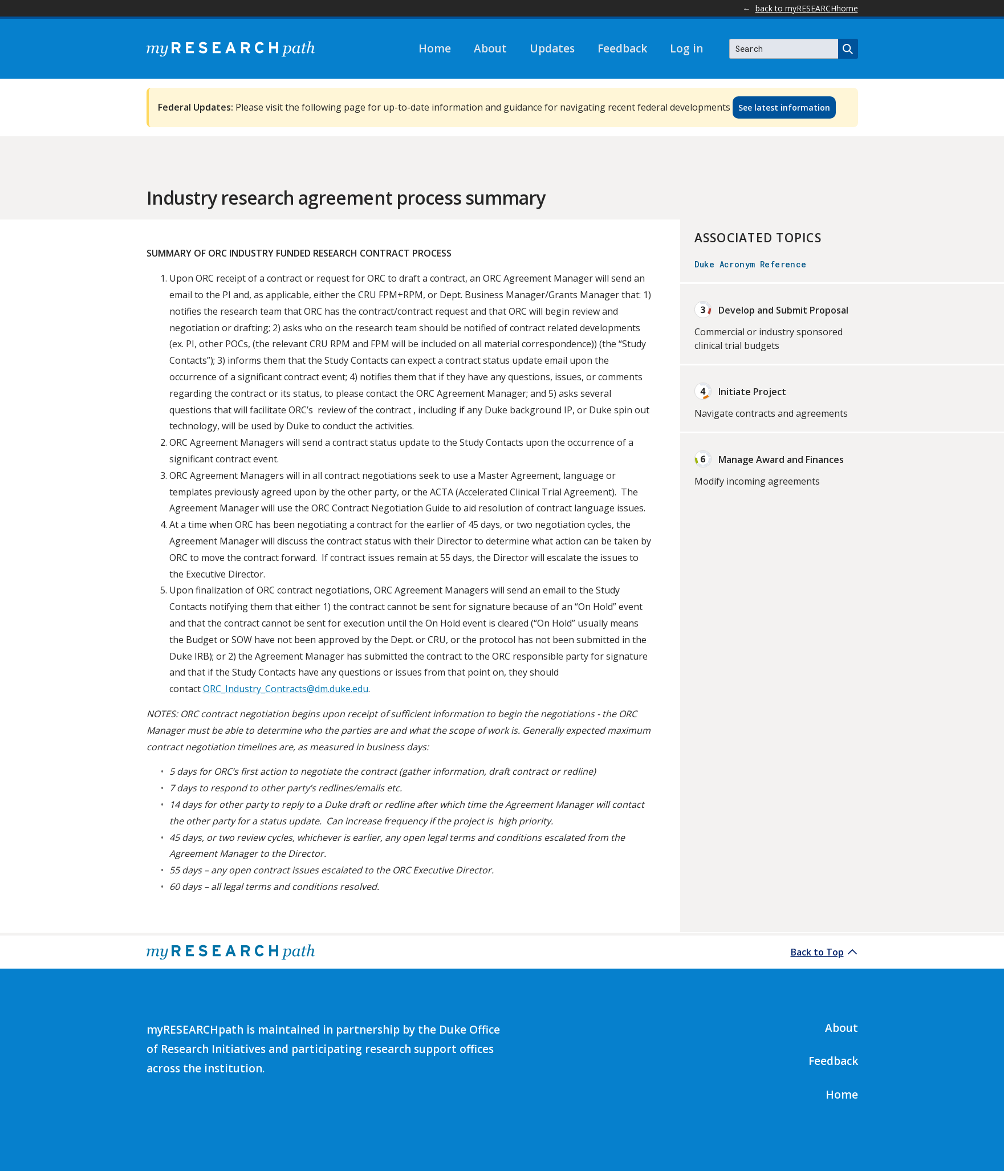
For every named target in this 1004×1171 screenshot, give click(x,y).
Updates (552, 48)
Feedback (622, 48)
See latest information (784, 107)
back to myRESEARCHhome (806, 8)
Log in (686, 48)
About (490, 48)
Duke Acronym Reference (750, 264)
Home (434, 48)
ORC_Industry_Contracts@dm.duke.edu (285, 688)
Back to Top (817, 952)
